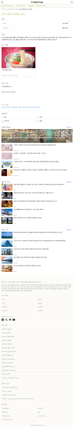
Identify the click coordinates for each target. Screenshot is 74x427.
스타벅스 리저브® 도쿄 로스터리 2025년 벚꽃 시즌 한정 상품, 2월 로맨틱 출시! (35, 145)
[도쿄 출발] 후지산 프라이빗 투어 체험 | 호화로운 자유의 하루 (30, 257)
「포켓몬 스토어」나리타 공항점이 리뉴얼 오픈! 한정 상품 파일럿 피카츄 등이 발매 (36, 161)
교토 (3, 303)
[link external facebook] (3, 320)
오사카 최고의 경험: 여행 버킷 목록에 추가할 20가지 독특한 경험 (31, 249)
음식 (4, 117)
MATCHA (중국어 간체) (8, 348)
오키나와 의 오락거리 (7, 6)
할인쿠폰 (31, 6)
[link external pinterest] (10, 320)
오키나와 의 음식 (20, 6)
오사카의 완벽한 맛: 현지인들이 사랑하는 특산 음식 (27, 265)
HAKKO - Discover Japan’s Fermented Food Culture (18, 399)
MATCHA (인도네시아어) (8, 351)
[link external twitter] (6, 320)
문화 (39, 121)
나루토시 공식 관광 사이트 (9, 395)
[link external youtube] (14, 320)
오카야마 (40, 311)
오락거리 (5, 121)
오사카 (31, 107)
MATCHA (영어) (6, 333)
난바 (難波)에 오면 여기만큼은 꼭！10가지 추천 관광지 (28, 209)
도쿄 (9, 107)
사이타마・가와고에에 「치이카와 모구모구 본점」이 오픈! (30, 153)
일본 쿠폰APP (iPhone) (8, 366)
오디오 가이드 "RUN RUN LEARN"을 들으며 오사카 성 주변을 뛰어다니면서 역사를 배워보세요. (40, 241)
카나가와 (4, 311)
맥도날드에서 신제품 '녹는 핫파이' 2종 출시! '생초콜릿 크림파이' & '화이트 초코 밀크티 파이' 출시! (40, 170)
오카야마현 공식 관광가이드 (9, 387)
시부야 (4, 107)
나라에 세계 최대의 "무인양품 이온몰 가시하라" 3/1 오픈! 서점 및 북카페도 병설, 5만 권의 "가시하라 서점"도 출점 (34, 137)
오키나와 (40, 307)
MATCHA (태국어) (7, 340)
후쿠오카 (37, 107)
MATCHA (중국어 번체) (8, 336)
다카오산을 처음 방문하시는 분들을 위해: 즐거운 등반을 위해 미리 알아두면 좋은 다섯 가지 (38, 232)
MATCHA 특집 (40, 6)
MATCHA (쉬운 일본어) (8, 359)
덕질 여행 (14, 107)
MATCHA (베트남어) (7, 355)
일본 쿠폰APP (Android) (9, 370)
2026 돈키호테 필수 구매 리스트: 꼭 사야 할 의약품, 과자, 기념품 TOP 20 (33, 193)
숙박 (39, 117)
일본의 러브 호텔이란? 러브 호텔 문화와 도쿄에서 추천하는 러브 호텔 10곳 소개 (35, 201)
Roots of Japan (7, 391)
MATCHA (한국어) (7, 344)
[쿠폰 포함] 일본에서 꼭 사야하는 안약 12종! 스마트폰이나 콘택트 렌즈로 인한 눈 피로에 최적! (39, 184)
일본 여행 (25, 107)
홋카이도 (40, 303)
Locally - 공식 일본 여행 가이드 (10, 378)
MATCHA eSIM (6, 374)
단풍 (20, 107)
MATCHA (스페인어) (7, 363)
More (69, 127)
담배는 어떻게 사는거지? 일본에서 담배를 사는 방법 (27, 218)
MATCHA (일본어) (7, 329)
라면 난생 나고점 (6, 70)
